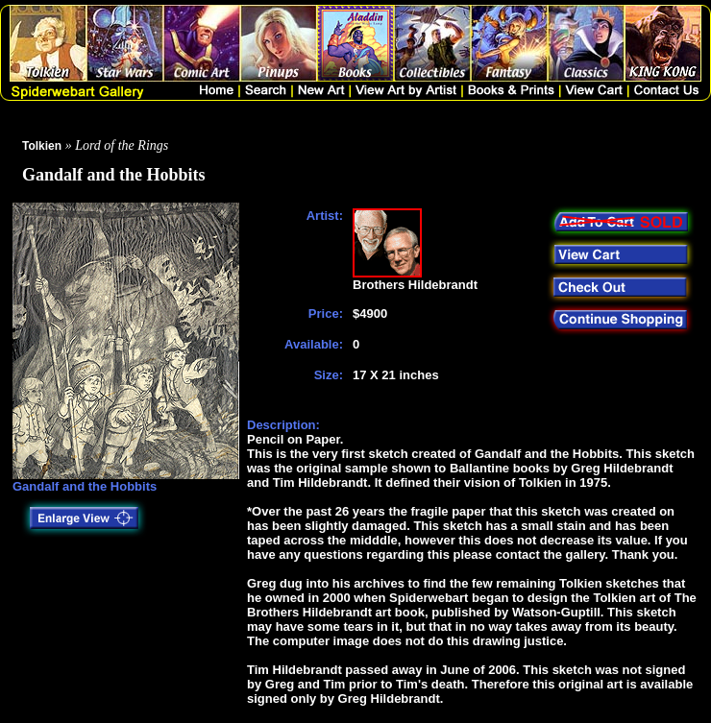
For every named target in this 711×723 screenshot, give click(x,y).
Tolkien (41, 146)
